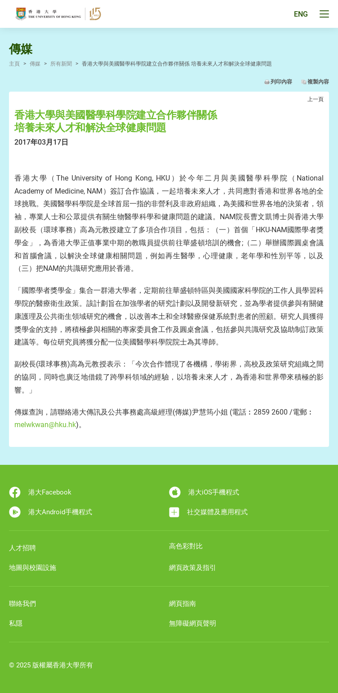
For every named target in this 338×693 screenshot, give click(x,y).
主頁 (14, 64)
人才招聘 (22, 548)
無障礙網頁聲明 (192, 623)
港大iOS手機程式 (204, 492)
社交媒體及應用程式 (208, 512)
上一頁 (315, 99)
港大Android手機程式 (50, 512)
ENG (301, 14)
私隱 (15, 623)
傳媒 (35, 64)
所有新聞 (61, 64)
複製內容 (318, 82)
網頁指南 (182, 604)
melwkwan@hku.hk (45, 424)
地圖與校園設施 (32, 568)
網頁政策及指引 (192, 568)
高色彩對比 (186, 546)
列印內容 (281, 82)
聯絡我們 (22, 604)
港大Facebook (40, 492)
